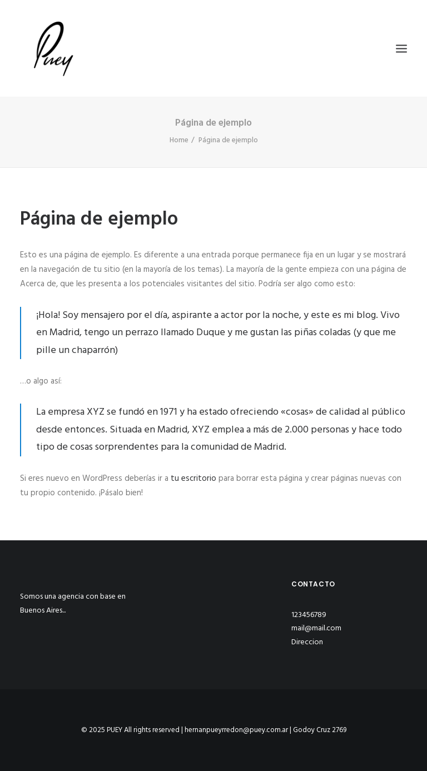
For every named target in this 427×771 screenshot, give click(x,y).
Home (179, 140)
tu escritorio (193, 478)
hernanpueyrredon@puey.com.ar (236, 730)
